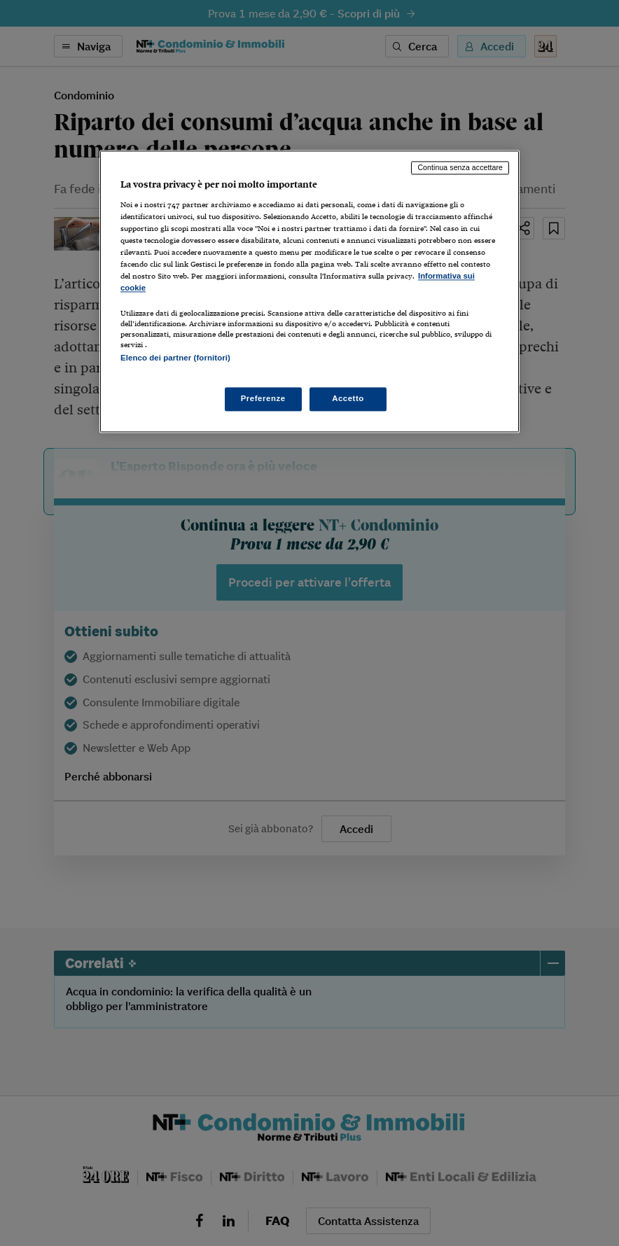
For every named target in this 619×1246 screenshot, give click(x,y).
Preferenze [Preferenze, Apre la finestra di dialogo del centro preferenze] (263, 399)
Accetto (348, 399)
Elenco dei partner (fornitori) (175, 358)
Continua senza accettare (460, 167)
